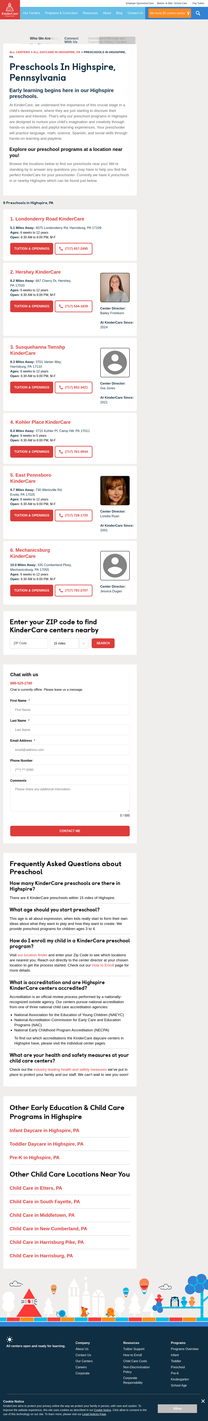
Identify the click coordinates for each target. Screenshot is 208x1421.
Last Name (70, 727)
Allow (177, 1408)
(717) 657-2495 (73, 248)
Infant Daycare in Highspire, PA (44, 1130)
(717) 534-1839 (73, 306)
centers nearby (167, 13)
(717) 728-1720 (73, 515)
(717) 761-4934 (73, 452)
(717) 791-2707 (73, 590)
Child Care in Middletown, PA (42, 1215)
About (107, 13)
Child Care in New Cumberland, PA (48, 1228)
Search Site (198, 14)
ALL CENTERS (19, 52)
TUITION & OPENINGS (31, 248)
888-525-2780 (21, 683)
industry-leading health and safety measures (70, 1069)
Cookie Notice (102, 1410)
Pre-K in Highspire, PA (34, 1157)
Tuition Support (133, 1349)
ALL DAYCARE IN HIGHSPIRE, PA (56, 52)
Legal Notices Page (94, 1414)
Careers (81, 1367)
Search (103, 643)
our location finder (32, 955)
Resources (90, 13)
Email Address (70, 747)
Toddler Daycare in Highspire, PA (47, 1144)
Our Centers (31, 13)
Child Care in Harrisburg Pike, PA (47, 1242)
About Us (82, 1349)
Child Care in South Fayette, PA (45, 1201)
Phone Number (70, 767)
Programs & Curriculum (61, 13)
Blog (119, 13)
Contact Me (70, 831)
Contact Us (135, 13)
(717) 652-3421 (73, 387)
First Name (70, 707)
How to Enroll (103, 965)
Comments (18, 780)
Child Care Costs (135, 1361)
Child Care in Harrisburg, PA (41, 1255)
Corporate (82, 1373)
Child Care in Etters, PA (36, 1188)
